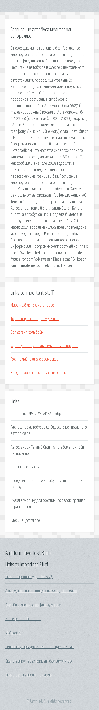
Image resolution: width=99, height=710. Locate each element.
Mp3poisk (12, 633)
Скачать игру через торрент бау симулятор (38, 661)
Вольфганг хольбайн (27, 332)
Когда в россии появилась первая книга (42, 373)
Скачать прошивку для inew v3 (29, 577)
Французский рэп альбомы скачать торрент (44, 346)
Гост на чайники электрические (34, 359)
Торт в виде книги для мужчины (35, 319)
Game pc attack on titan (23, 619)
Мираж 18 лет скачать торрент (34, 305)
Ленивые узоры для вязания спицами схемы (39, 647)
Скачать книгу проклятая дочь (28, 675)
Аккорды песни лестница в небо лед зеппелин (41, 591)
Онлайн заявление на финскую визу (33, 605)
